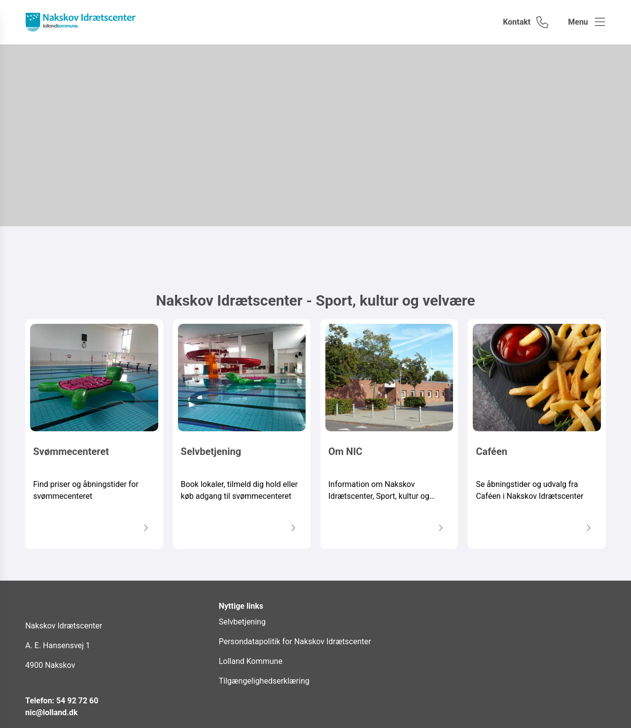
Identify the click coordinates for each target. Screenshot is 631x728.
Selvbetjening (242, 621)
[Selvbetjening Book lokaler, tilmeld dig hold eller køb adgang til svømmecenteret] (242, 434)
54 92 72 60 (77, 700)
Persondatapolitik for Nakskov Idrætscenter (295, 641)
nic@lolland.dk (51, 712)
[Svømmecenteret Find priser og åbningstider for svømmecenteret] (94, 434)
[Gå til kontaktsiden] (525, 22)
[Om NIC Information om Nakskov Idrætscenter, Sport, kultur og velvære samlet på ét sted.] (389, 434)
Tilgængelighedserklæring (264, 681)
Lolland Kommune (250, 661)
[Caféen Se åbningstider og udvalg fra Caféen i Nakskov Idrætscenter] (536, 434)
